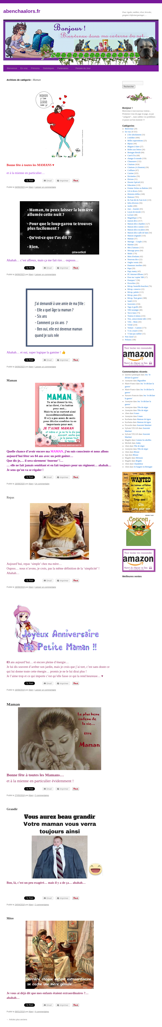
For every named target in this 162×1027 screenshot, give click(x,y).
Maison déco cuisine (135, 227)
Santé (129, 301)
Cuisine (130, 173)
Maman (130, 239)
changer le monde (134, 158)
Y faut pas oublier (134, 334)
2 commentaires (42, 795)
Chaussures (132, 161)
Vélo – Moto (132, 322)
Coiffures (131, 170)
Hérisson (139, 458)
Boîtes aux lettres (134, 149)
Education (131, 185)
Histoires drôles (133, 194)
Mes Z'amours (133, 247)
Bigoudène (141, 380)
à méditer (131, 138)
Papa (129, 268)
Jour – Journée (133, 209)
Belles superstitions (135, 140)
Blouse (136, 452)
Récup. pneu (132, 295)
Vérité (129, 325)
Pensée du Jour (83, 68)
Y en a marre (132, 331)
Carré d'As (131, 155)
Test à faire (131, 313)
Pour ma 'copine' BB (135, 277)
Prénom (128, 340)
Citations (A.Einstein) (136, 167)
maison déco (132, 221)
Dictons (130, 179)
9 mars (136, 413)
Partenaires (62, 68)
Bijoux (130, 143)
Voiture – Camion (134, 328)
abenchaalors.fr (21, 11)
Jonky (138, 443)
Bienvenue (12, 68)
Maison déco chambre (136, 224)
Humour (130, 197)
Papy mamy (132, 271)
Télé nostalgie (133, 310)
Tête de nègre (142, 407)
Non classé (129, 337)
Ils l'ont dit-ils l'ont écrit (136, 200)
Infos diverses (133, 203)
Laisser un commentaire (45, 187)
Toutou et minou (134, 316)
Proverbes (131, 283)
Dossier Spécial (133, 182)
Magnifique (132, 218)
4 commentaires (42, 1011)
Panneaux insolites (134, 265)
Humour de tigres (144, 419)
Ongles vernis (132, 262)
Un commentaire (42, 484)
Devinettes (131, 176)
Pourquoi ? (131, 280)
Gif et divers (132, 191)
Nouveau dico (133, 259)
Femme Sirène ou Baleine (137, 188)
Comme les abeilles (143, 440)
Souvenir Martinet (144, 425)
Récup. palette (133, 292)
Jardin (129, 206)
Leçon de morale (134, 212)
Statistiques (48, 68)
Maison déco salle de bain (137, 233)
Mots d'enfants (133, 256)
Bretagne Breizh (133, 152)
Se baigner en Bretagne (143, 467)
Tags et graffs (132, 307)
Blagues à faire (133, 146)
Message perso (133, 250)
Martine (130, 244)
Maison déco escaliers (136, 230)
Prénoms (35, 68)
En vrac (24, 68)
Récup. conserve (134, 289)
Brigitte (139, 461)
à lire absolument (134, 135)
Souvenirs (131, 304)
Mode (129, 253)
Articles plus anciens (17, 1019)
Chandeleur (138, 464)
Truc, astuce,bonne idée (136, 319)
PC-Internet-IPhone (135, 274)
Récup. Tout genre (134, 298)
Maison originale (134, 236)
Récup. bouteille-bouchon (137, 286)
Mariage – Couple (134, 241)
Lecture (130, 215)
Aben (31, 187)
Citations (131, 164)
